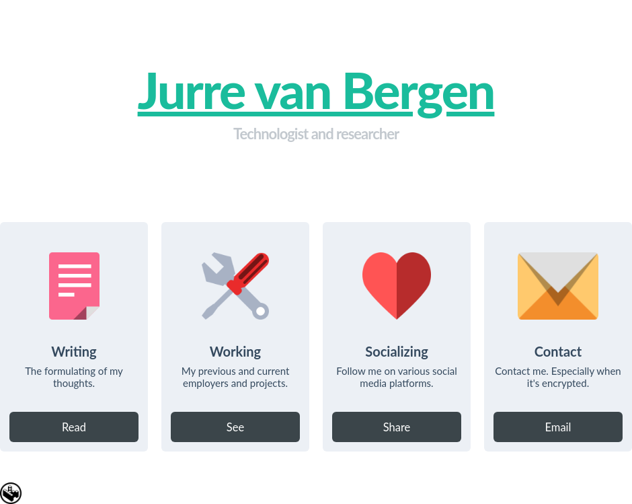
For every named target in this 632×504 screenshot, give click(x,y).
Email (558, 427)
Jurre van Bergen (316, 89)
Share (397, 427)
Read (74, 427)
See (235, 427)
